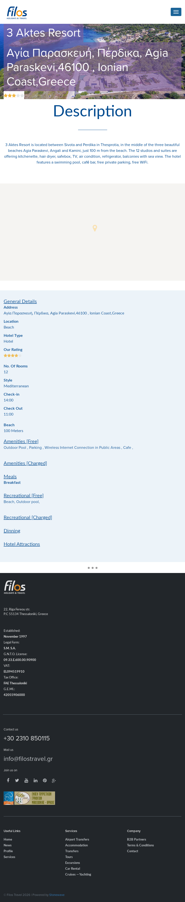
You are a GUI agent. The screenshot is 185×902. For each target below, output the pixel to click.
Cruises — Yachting (78, 881)
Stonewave (56, 895)
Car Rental (72, 875)
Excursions (72, 869)
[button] (94, 228)
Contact (132, 858)
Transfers (72, 858)
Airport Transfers (77, 846)
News (8, 852)
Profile (8, 858)
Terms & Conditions (140, 852)
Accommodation (76, 852)
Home (8, 846)
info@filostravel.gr (28, 765)
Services (9, 864)
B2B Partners (136, 846)
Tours (69, 864)
